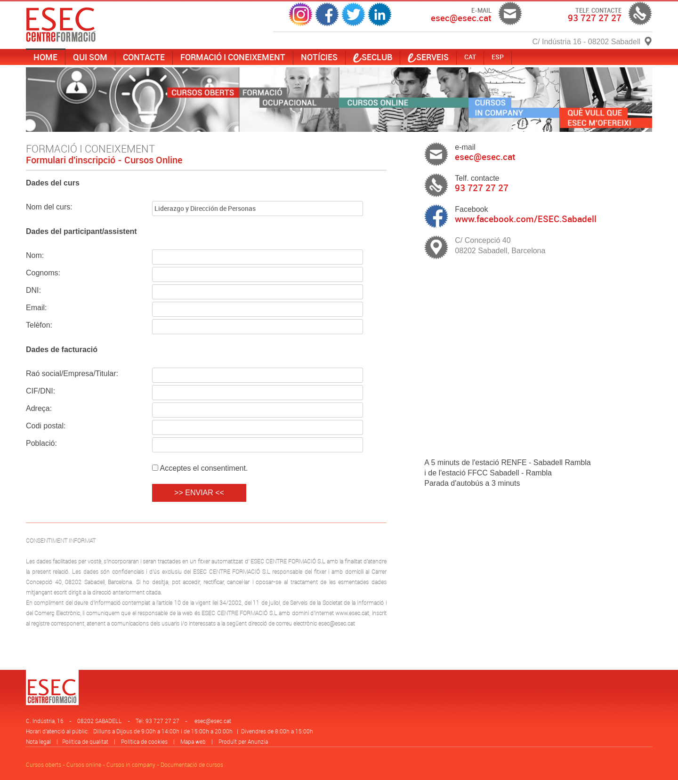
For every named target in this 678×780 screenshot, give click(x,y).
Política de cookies (144, 741)
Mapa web (193, 741)
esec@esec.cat (212, 720)
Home (45, 57)
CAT (470, 56)
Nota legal (38, 741)
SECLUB (372, 57)
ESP (498, 56)
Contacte (144, 57)
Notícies (319, 57)
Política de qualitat (85, 741)
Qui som (90, 57)
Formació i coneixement (232, 57)
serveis (428, 57)
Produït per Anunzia (243, 741)
